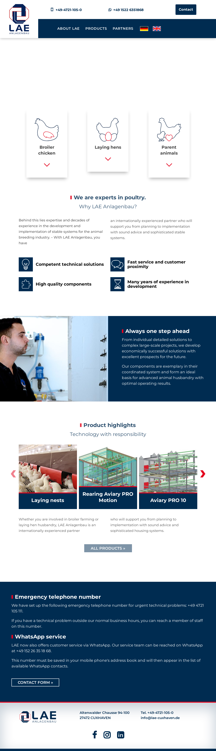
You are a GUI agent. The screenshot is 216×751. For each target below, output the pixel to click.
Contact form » (35, 682)
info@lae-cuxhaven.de (160, 718)
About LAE (68, 28)
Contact (186, 9)
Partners (123, 28)
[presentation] (13, 475)
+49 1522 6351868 (126, 10)
